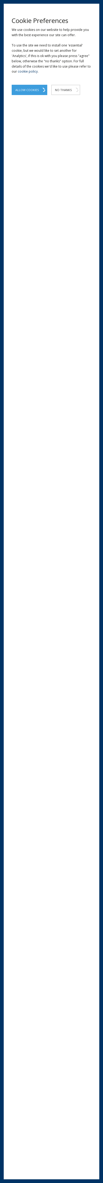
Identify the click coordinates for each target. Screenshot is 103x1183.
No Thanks (63, 90)
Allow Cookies (27, 90)
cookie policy (28, 71)
